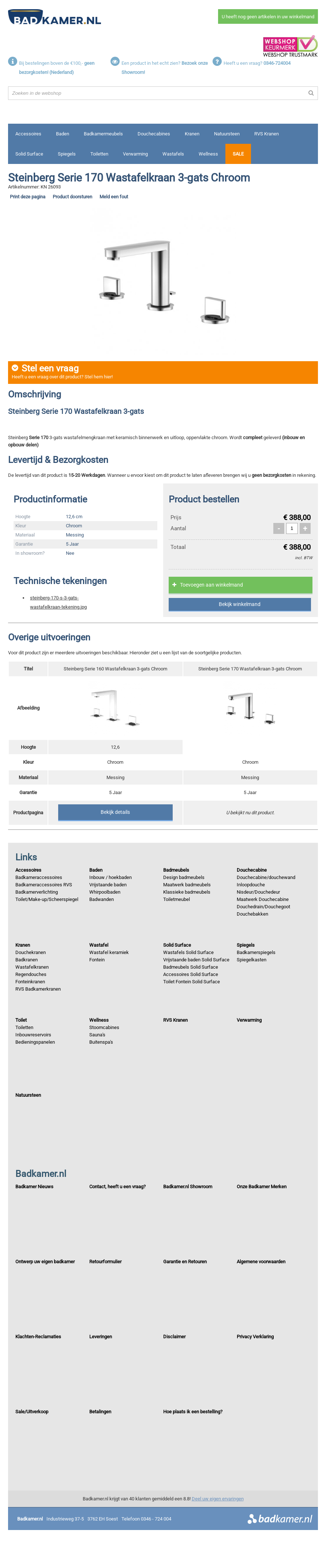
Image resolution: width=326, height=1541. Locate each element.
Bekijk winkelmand (240, 604)
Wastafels (173, 154)
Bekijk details (115, 812)
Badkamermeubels (103, 133)
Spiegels (67, 154)
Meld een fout (114, 196)
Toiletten (99, 154)
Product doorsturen (72, 196)
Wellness (208, 154)
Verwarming (135, 154)
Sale (238, 154)
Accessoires (28, 133)
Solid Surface (29, 154)
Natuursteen (227, 133)
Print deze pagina (27, 196)
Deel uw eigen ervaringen (218, 1498)
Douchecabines (154, 133)
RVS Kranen (266, 133)
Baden (62, 133)
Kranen (192, 133)
